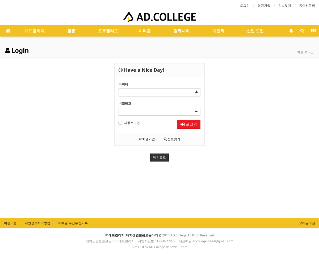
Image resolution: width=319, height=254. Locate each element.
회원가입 (264, 5)
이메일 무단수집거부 (73, 223)
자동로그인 (129, 122)
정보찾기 (284, 5)
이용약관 (10, 223)
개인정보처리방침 (37, 223)
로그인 (245, 5)
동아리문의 (307, 5)
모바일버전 (307, 223)
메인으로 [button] (159, 157)
